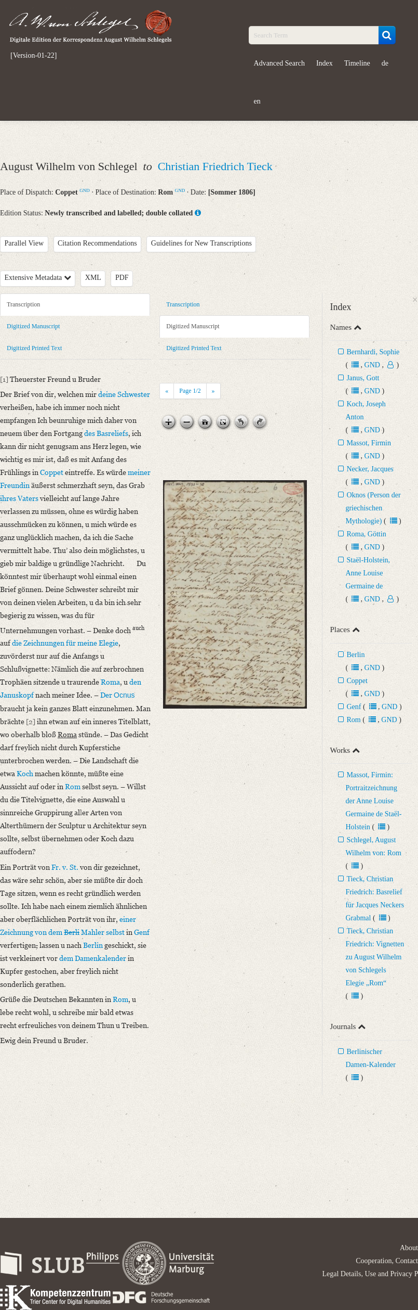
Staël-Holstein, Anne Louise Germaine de (367, 573)
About (409, 1248)
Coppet (356, 681)
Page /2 (189, 390)
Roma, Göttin (366, 534)
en (257, 101)
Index (324, 63)
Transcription (23, 304)
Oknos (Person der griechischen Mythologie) (372, 508)
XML (93, 277)
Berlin (355, 655)
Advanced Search (279, 63)
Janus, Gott (362, 378)
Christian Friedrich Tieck (215, 166)
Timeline (357, 63)
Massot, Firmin (368, 443)
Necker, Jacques (369, 469)
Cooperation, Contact (387, 1261)
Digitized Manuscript (33, 326)
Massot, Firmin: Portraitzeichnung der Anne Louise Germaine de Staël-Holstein (373, 801)
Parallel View (24, 243)
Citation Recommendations (97, 243)
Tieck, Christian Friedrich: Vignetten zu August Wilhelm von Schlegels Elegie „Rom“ (374, 957)
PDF (122, 277)
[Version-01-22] (33, 55)
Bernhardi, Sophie (372, 352)
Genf (353, 707)
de (385, 63)
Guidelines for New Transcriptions (201, 243)
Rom (353, 720)
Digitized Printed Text (34, 348)
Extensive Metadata (38, 277)
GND (84, 190)
